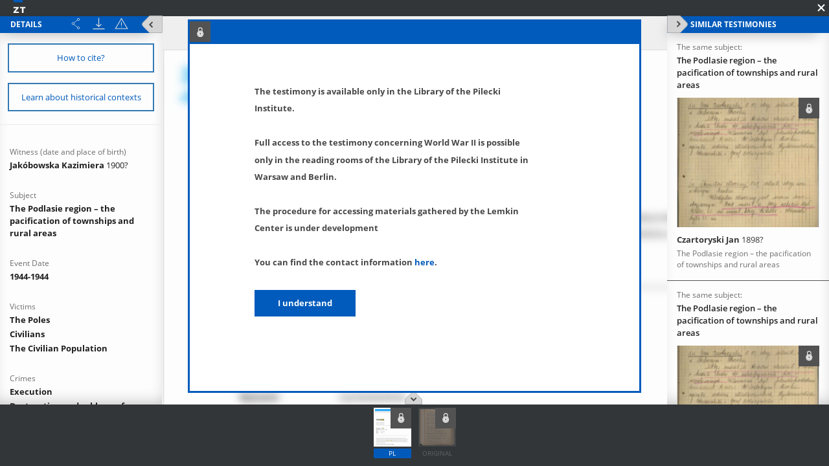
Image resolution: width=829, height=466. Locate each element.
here (424, 262)
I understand (305, 303)
